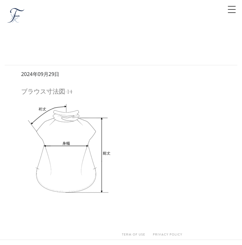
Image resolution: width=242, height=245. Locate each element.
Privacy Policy (167, 234)
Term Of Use (133, 234)
